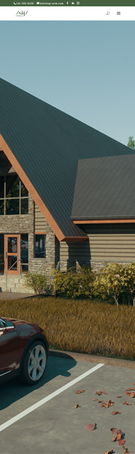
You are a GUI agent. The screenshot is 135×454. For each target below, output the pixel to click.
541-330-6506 (25, 3)
